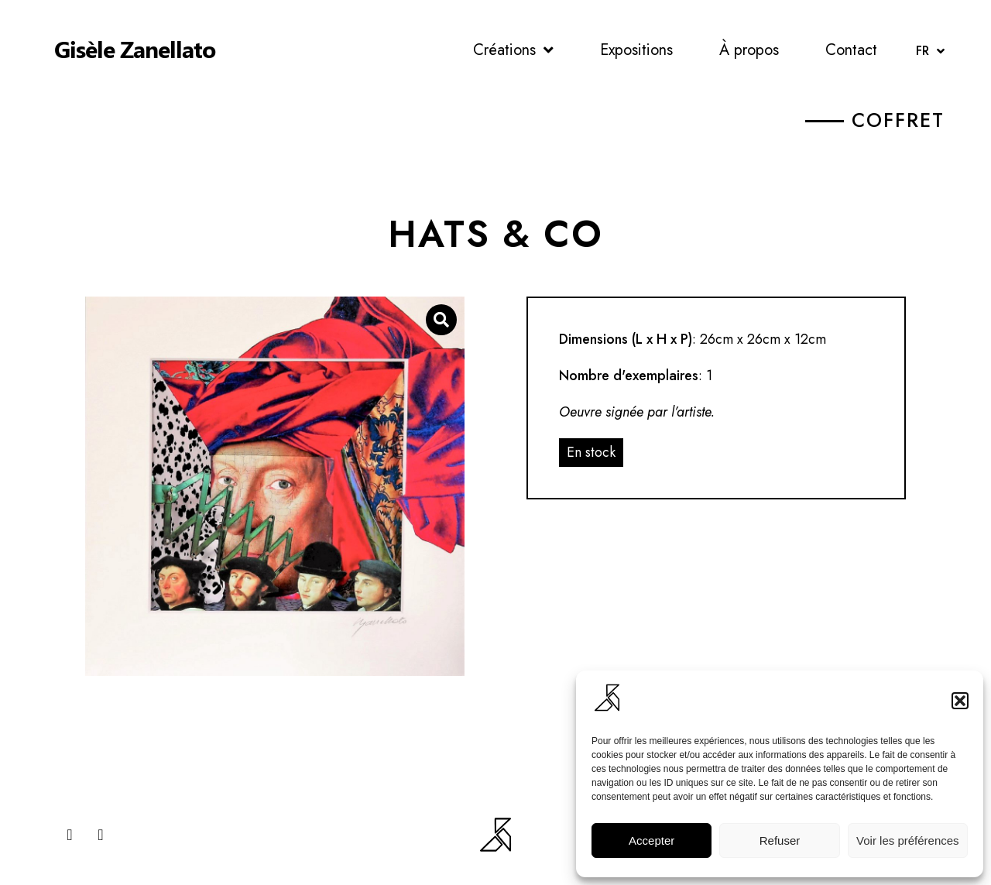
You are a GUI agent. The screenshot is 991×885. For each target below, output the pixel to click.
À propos (749, 50)
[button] (960, 700)
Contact (851, 50)
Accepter (651, 840)
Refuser (780, 840)
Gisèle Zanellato (134, 48)
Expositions (636, 50)
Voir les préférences (907, 840)
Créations (513, 50)
